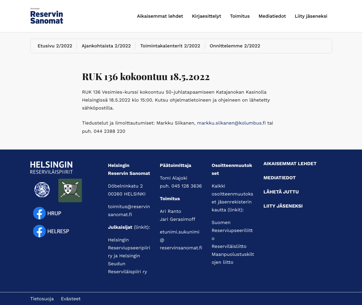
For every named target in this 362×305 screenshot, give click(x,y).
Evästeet (71, 298)
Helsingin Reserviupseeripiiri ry (129, 247)
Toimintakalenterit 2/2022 (170, 46)
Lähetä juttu (281, 192)
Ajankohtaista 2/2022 (106, 46)
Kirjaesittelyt (206, 16)
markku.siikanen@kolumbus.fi (231, 123)
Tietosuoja (42, 298)
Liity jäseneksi (311, 16)
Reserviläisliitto (229, 246)
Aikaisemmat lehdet (160, 16)
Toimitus (240, 16)
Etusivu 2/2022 (55, 46)
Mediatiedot (272, 16)
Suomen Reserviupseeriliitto (232, 230)
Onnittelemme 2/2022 (235, 46)
